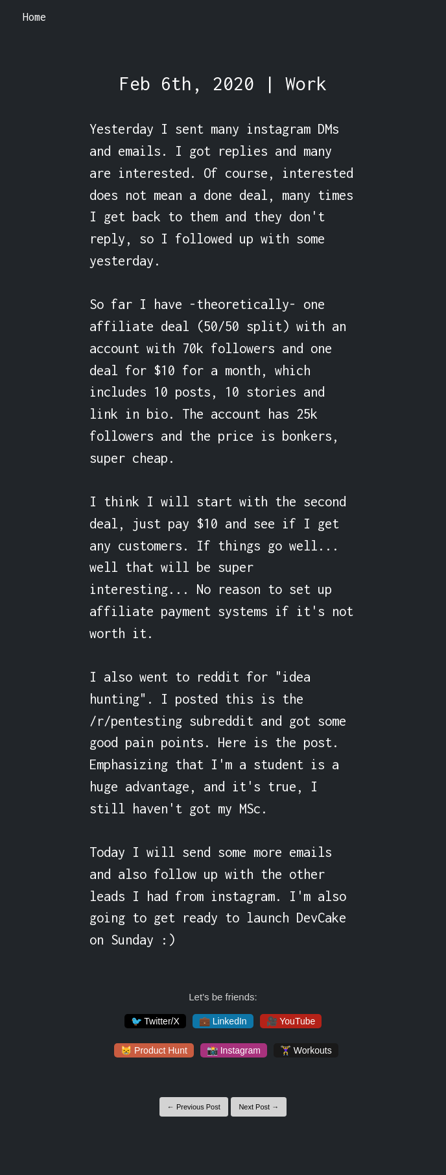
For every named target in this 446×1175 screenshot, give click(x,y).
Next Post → (259, 1107)
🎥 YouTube (291, 1021)
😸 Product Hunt (154, 1050)
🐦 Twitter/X (155, 1021)
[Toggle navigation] (419, 17)
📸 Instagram (234, 1050)
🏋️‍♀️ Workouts (306, 1050)
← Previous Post (193, 1107)
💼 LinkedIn (223, 1021)
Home (34, 17)
